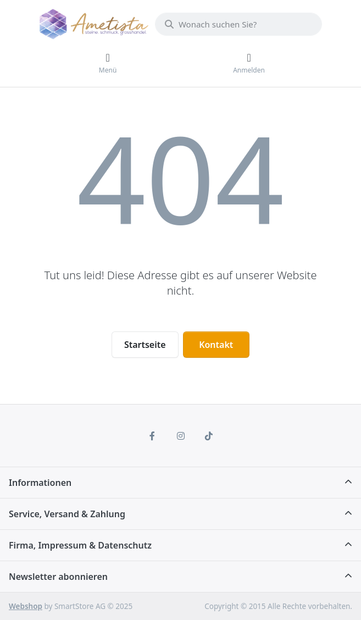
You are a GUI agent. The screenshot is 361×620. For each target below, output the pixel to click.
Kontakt (216, 345)
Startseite (145, 345)
